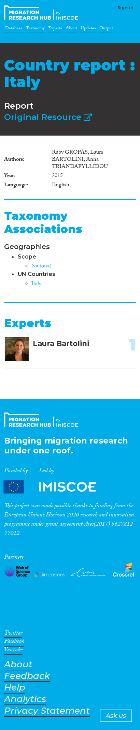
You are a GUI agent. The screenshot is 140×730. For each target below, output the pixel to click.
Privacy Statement (47, 710)
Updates (88, 29)
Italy (36, 284)
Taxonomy (35, 29)
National (41, 266)
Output (106, 29)
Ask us (116, 715)
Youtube (13, 651)
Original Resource (48, 117)
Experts (55, 29)
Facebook (14, 642)
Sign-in (125, 7)
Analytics (25, 699)
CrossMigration (42, 12)
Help (14, 687)
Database (14, 29)
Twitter (13, 634)
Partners (55, 487)
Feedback (27, 676)
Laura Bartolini (61, 343)
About (71, 29)
